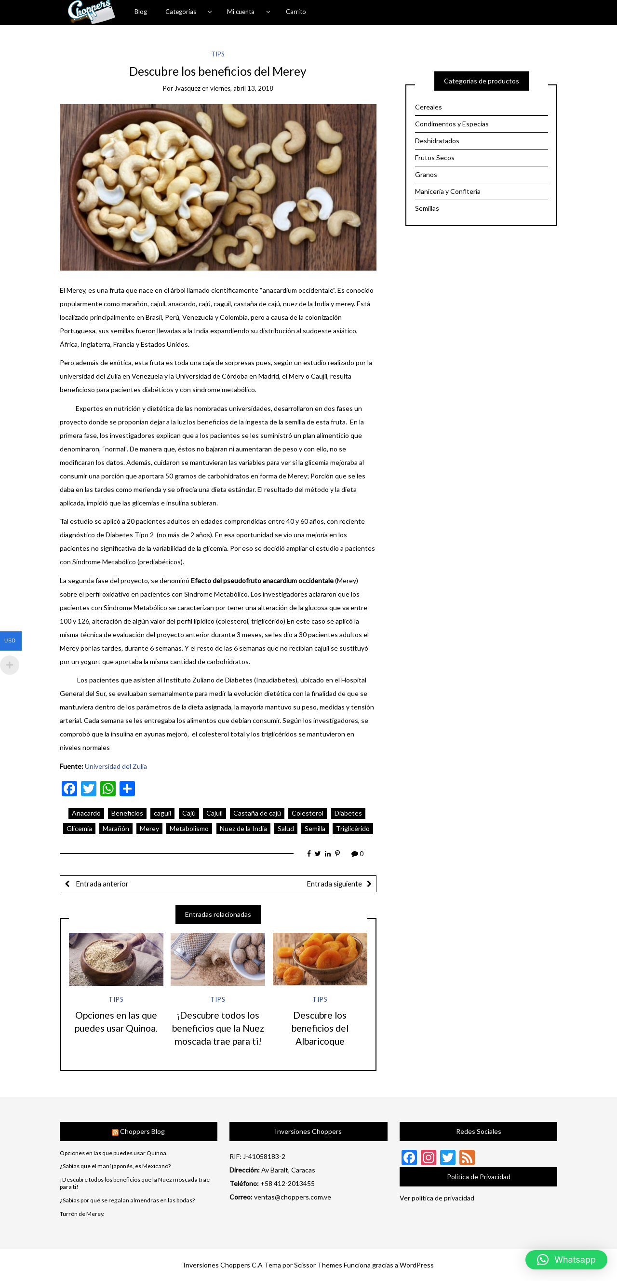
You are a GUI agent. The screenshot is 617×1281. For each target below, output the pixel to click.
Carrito (296, 11)
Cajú (189, 813)
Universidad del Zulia (116, 766)
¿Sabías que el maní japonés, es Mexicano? (115, 1166)
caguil (162, 813)
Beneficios (127, 813)
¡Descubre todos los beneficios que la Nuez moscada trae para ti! (218, 1028)
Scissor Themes (318, 1265)
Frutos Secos (435, 157)
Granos (426, 174)
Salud (286, 828)
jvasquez (187, 88)
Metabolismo (189, 828)
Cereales (428, 107)
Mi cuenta (241, 11)
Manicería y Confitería (448, 191)
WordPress (417, 1265)
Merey (149, 828)
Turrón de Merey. (82, 1214)
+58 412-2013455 (287, 1183)
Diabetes (348, 813)
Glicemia (79, 828)
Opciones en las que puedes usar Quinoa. (114, 1153)
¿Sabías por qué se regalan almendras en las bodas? (127, 1200)
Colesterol (307, 813)
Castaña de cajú (257, 813)
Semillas (427, 208)
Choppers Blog (142, 1131)
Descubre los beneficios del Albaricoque (320, 1028)
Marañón (116, 828)
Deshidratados (437, 140)
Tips (218, 54)
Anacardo (86, 813)
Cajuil (214, 813)
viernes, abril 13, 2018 (241, 88)
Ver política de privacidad (437, 1198)
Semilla (315, 828)
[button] (566, 1259)
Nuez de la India (243, 828)
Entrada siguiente (334, 883)
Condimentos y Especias (452, 124)
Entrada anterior (101, 883)
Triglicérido (353, 828)
